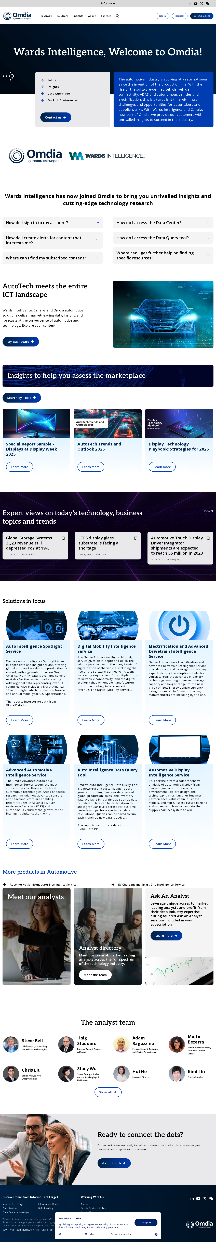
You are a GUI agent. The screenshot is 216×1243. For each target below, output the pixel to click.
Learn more (19, 467)
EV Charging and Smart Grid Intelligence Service (151, 884)
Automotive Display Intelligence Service (169, 772)
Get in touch (111, 1163)
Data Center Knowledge (16, 1212)
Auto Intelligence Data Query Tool (107, 772)
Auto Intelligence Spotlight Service (34, 648)
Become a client (202, 15)
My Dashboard (18, 342)
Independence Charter (27, 1230)
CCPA (5, 1230)
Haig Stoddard (80, 1044)
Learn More (19, 720)
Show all (105, 1092)
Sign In (162, 15)
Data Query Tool (59, 93)
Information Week (48, 1204)
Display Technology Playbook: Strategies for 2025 (179, 446)
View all (208, 511)
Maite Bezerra (191, 1044)
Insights (78, 16)
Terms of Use (46, 1230)
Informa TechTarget (14, 1204)
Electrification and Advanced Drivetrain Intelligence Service (178, 651)
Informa (108, 3)
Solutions (62, 16)
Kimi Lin (191, 1073)
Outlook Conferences (63, 100)
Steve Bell (25, 1044)
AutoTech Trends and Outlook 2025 (99, 446)
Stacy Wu (80, 1073)
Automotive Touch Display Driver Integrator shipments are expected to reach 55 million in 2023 (177, 545)
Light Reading (45, 1208)
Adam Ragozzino (135, 1044)
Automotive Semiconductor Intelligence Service (43, 884)
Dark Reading (10, 1208)
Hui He (135, 1073)
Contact (106, 16)
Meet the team (95, 975)
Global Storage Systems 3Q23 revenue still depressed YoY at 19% (29, 543)
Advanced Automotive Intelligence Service (29, 772)
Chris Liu (25, 1073)
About (92, 16)
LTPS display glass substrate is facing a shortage (98, 543)
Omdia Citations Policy (93, 1208)
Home (11, 1230)
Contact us (53, 117)
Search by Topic (19, 398)
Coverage (46, 16)
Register (180, 15)
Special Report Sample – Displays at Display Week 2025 (31, 449)
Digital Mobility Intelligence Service (106, 648)
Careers (85, 1204)
